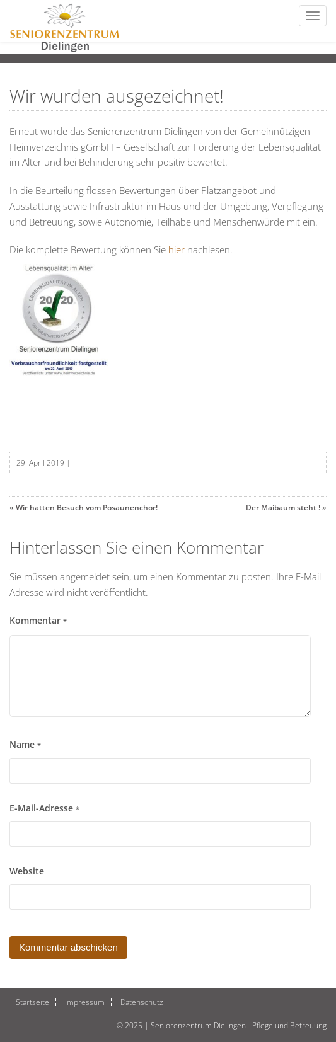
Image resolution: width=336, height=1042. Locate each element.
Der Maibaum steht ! (283, 507)
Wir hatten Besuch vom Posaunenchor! (87, 507)
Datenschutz (141, 1002)
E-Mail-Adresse (44, 808)
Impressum (85, 1002)
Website (26, 871)
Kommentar (38, 620)
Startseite (32, 1002)
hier (176, 249)
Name (25, 744)
